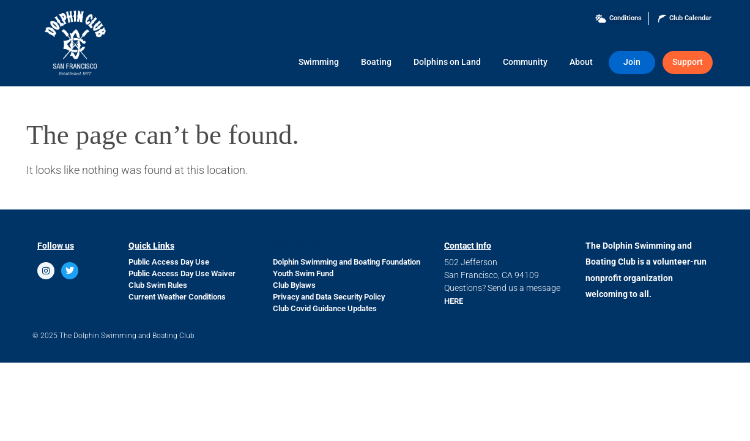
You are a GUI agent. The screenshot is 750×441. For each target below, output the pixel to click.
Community (525, 62)
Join (631, 62)
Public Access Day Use (168, 261)
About (581, 62)
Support (687, 62)
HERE (453, 301)
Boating (376, 62)
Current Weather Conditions (177, 296)
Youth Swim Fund (303, 273)
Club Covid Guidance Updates (325, 308)
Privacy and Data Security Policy (329, 296)
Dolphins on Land (447, 62)
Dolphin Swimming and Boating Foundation (346, 261)
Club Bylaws (294, 285)
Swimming (319, 62)
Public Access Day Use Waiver (182, 273)
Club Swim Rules (157, 285)
